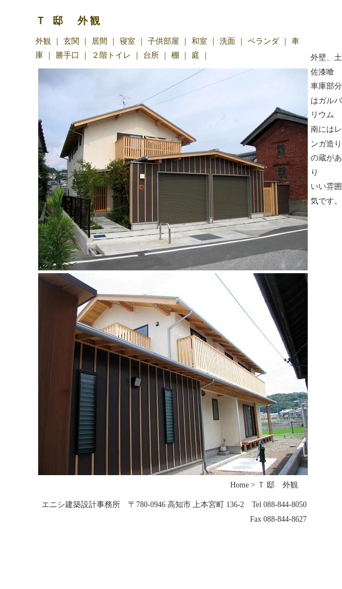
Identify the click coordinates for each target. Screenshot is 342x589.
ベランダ (263, 40)
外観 (43, 40)
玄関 (71, 40)
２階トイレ (111, 54)
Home (239, 485)
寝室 (127, 40)
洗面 (227, 40)
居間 (99, 40)
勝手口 (67, 54)
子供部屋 (163, 40)
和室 (199, 40)
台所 (151, 54)
